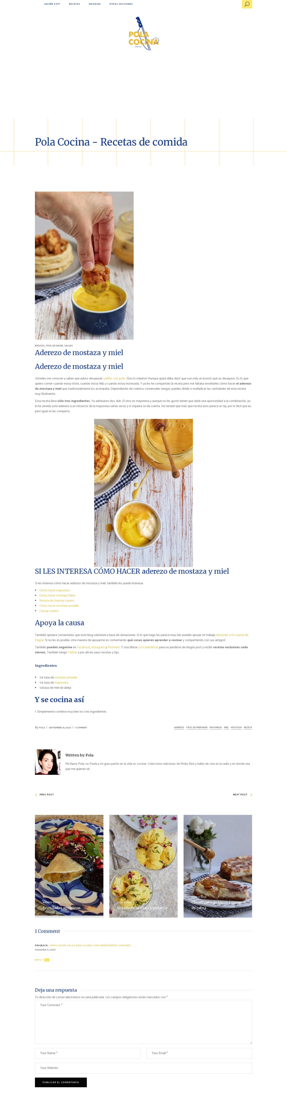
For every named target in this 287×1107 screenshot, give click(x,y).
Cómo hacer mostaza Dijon (57, 595)
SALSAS (68, 346)
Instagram (98, 647)
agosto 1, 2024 (51, 902)
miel (226, 727)
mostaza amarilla (66, 677)
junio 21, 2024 (198, 897)
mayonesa (61, 682)
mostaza (236, 727)
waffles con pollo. (114, 378)
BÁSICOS (40, 346)
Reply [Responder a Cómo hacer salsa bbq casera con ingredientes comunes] (39, 960)
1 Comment (81, 728)
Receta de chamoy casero (56, 600)
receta (248, 727)
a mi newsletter (148, 647)
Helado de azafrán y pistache (142, 908)
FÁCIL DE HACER (54, 346)
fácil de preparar (196, 727)
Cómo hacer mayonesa (54, 590)
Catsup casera (48, 611)
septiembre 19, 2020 (60, 728)
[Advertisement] (143, 89)
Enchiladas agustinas (62, 908)
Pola (42, 728)
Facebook (83, 647)
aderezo (179, 727)
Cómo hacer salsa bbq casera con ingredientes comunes (90, 945)
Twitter (73, 652)
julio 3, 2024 (124, 902)
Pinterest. (114, 647)
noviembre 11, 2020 (45, 950)
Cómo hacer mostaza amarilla (59, 606)
